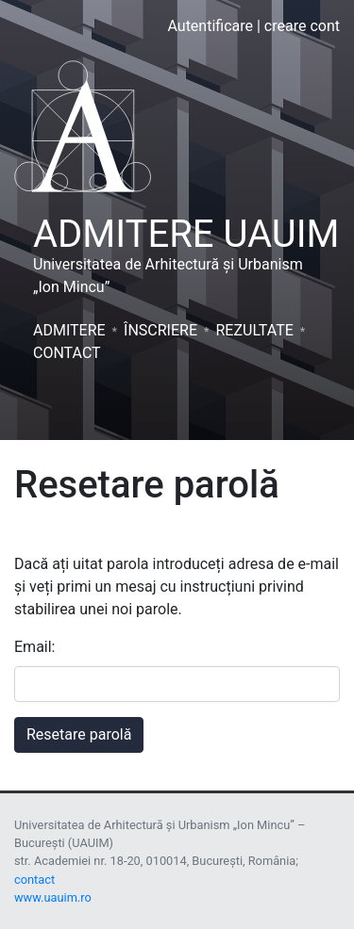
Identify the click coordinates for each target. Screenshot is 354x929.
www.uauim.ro (53, 897)
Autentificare (210, 26)
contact (34, 879)
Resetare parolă (78, 734)
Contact (67, 353)
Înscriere (160, 330)
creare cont (302, 26)
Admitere (69, 330)
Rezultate (254, 330)
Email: (34, 647)
